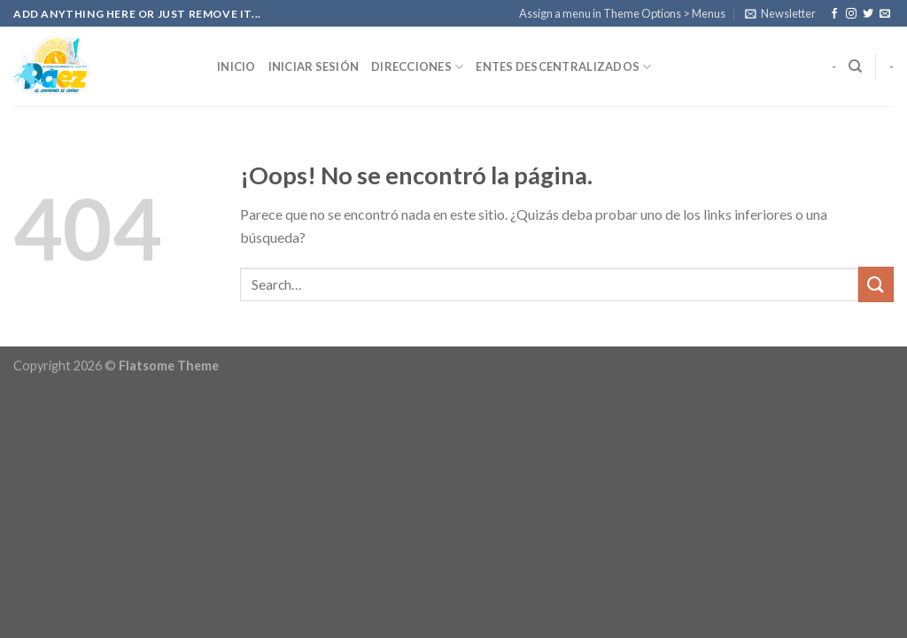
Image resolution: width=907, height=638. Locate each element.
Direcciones (417, 66)
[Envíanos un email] (885, 14)
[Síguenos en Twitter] (868, 14)
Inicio (236, 66)
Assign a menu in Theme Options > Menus (622, 13)
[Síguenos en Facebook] (834, 14)
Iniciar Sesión (314, 66)
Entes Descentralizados (563, 66)
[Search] (855, 66)
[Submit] (876, 284)
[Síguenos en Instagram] (851, 14)
